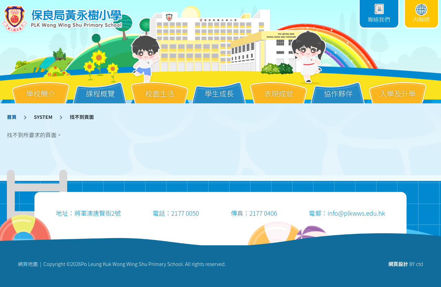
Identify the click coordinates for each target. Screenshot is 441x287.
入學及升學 (398, 88)
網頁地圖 (28, 263)
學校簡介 (40, 88)
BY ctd (405, 263)
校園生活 (159, 88)
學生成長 (219, 88)
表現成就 (278, 88)
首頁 (12, 116)
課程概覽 (100, 88)
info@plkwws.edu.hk (356, 212)
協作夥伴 (338, 88)
